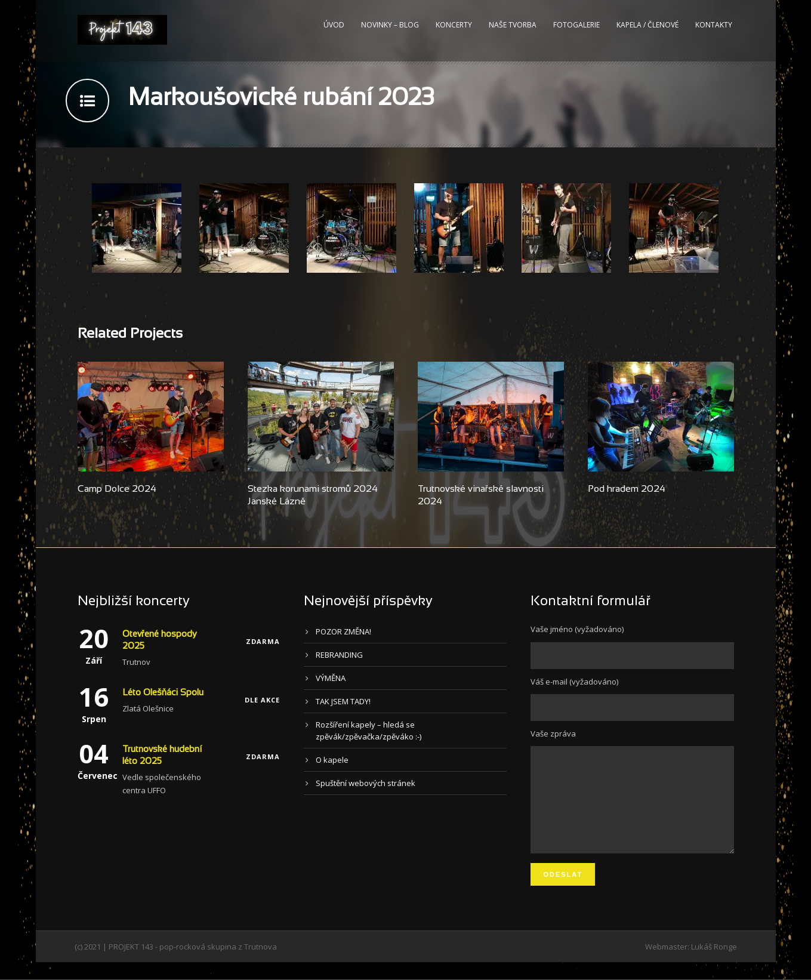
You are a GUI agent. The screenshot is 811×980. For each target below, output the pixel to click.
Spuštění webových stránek (365, 783)
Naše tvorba (512, 25)
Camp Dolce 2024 (117, 489)
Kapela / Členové (647, 25)
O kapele (332, 759)
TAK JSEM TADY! (343, 701)
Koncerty (454, 25)
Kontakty (713, 25)
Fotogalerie (576, 25)
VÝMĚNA (331, 678)
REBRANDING (339, 654)
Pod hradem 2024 (626, 489)
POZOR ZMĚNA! (343, 631)
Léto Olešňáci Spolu (162, 693)
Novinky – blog (390, 25)
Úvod (333, 25)
